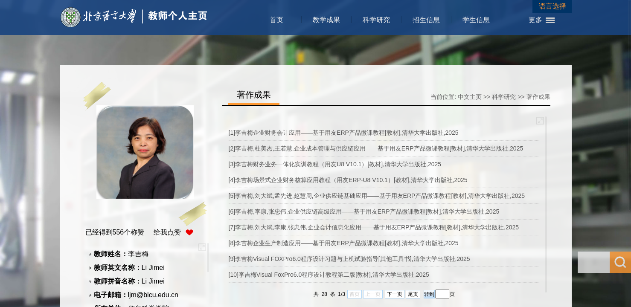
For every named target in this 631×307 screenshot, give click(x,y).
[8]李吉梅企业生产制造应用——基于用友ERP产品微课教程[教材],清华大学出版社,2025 (344, 243)
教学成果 (326, 19)
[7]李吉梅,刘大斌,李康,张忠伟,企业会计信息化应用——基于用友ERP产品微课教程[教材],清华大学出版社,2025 (374, 227)
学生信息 (476, 19)
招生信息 (426, 19)
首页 (276, 19)
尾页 (413, 294)
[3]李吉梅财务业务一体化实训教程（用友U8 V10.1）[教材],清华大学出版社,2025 (335, 164)
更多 (535, 19)
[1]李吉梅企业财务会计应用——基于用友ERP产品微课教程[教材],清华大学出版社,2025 (344, 132)
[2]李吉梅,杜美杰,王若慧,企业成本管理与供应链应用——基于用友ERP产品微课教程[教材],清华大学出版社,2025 (376, 148)
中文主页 (470, 96)
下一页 (394, 294)
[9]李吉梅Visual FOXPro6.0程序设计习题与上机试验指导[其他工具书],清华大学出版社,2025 (349, 258)
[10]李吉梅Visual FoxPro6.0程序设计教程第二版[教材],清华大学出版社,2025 (329, 274)
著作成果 (538, 96)
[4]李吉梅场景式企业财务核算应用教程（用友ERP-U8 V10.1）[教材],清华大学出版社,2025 (348, 180)
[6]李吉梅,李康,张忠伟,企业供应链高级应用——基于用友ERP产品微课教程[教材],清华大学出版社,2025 (364, 211)
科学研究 (376, 19)
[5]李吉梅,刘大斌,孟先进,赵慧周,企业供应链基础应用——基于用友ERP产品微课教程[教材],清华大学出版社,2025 (377, 195)
